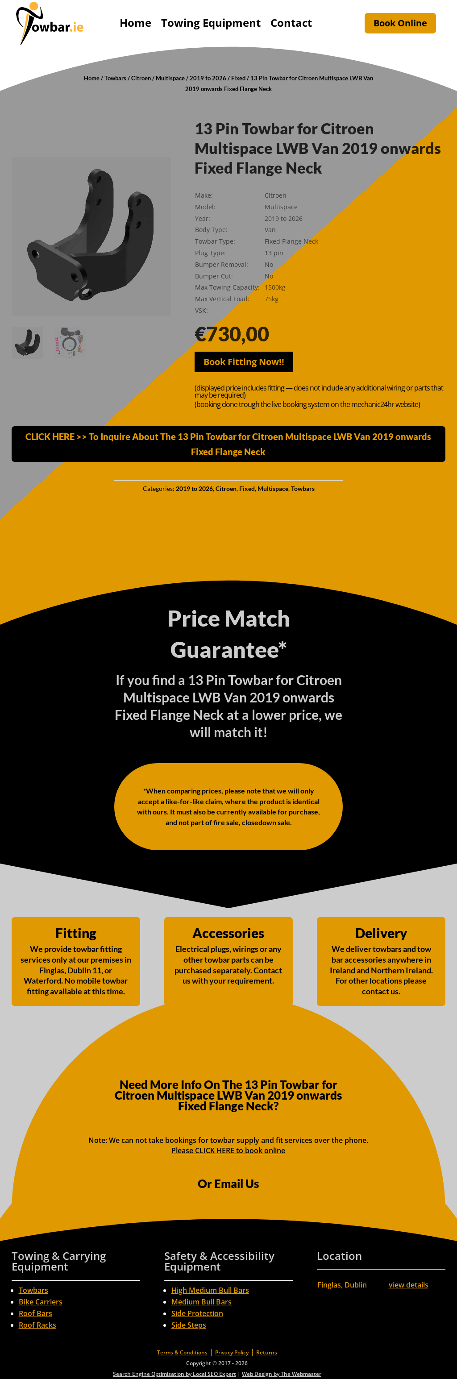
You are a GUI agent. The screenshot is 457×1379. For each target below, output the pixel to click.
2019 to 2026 (208, 78)
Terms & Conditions (182, 1352)
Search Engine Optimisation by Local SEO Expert (174, 1374)
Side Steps (188, 1325)
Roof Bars (35, 1313)
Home (135, 22)
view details (408, 1285)
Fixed (238, 78)
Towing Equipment (211, 22)
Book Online (400, 23)
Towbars (115, 78)
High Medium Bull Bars (210, 1290)
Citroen (141, 78)
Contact (291, 22)
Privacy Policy (232, 1352)
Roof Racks (37, 1325)
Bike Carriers (40, 1302)
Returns (266, 1352)
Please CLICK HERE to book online (228, 1150)
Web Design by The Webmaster (281, 1374)
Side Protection (197, 1313)
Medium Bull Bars (201, 1302)
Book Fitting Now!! (244, 362)
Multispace (170, 78)
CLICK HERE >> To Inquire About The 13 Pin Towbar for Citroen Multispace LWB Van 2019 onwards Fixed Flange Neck (228, 444)
